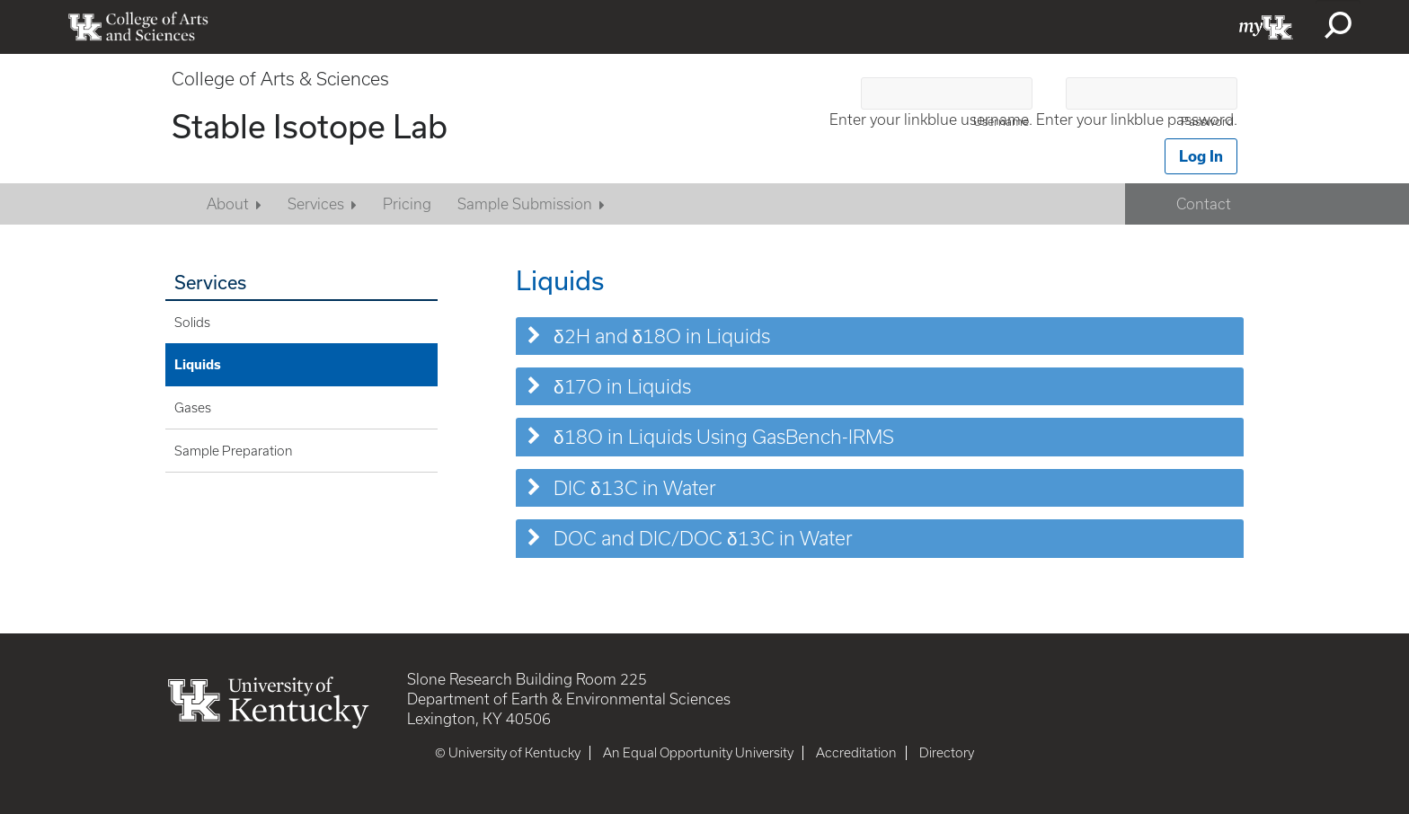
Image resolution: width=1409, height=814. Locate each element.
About (228, 204)
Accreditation (856, 753)
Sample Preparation (233, 451)
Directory (946, 753)
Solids (192, 322)
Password (1207, 121)
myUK (1266, 27)
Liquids (197, 364)
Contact (1203, 204)
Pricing (407, 204)
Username (1001, 121)
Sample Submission (524, 204)
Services (316, 204)
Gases (192, 408)
